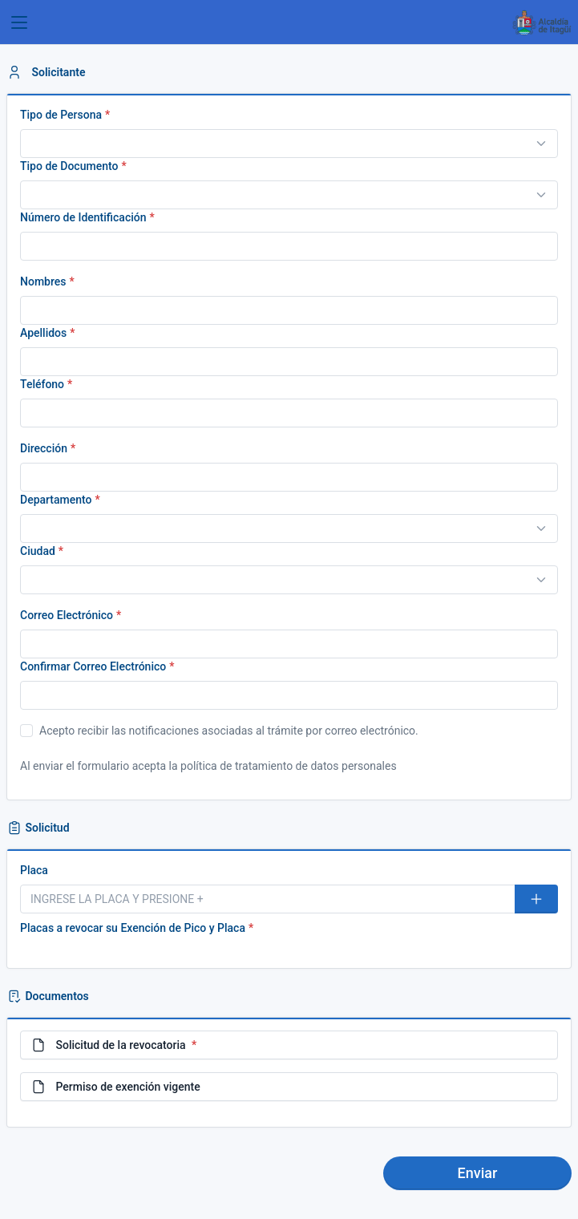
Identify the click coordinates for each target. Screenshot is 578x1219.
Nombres (43, 281)
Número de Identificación (83, 217)
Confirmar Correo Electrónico (93, 666)
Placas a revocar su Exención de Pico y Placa (132, 927)
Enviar (478, 1172)
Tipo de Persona (61, 114)
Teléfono (42, 384)
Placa (34, 870)
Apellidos (43, 332)
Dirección (43, 448)
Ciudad (37, 551)
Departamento (56, 499)
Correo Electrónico (66, 615)
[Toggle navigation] (19, 22)
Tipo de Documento (69, 166)
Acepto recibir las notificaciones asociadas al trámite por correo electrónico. (219, 730)
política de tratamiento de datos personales (288, 765)
